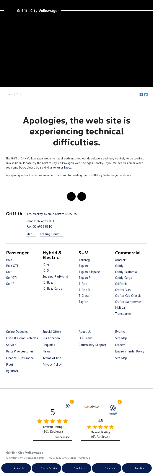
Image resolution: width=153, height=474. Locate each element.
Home (9, 94)
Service (11, 345)
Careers (120, 345)
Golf (8, 272)
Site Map (121, 338)
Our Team (85, 338)
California (121, 284)
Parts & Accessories (20, 351)
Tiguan (83, 266)
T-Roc (83, 284)
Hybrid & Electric (52, 255)
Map (29, 234)
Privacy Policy (52, 364)
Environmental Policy (129, 351)
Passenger (17, 252)
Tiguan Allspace (89, 272)
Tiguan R (85, 277)
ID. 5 (45, 270)
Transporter (123, 313)
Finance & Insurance (20, 358)
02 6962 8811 (46, 221)
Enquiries (48, 345)
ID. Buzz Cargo (52, 288)
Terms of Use (51, 358)
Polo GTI (12, 266)
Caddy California (126, 272)
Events (120, 331)
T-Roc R (84, 290)
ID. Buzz (48, 282)
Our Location (51, 338)
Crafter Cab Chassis (128, 295)
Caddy (119, 266)
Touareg (84, 260)
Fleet (9, 364)
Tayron (83, 302)
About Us (85, 331)
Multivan (121, 307)
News (46, 351)
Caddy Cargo (123, 277)
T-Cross (84, 295)
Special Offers (52, 331)
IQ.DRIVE (12, 371)
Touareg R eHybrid (55, 276)
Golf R (10, 284)
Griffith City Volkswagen (38, 10)
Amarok (120, 260)
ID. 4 (45, 264)
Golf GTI (11, 277)
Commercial (128, 252)
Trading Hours (49, 234)
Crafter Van (123, 290)
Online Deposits (17, 331)
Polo (9, 260)
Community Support (92, 345)
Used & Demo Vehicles (22, 338)
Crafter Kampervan (128, 302)
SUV (83, 252)
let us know (64, 167)
